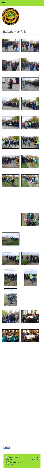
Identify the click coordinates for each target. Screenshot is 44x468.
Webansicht (34, 459)
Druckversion (12, 457)
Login (36, 457)
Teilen (7, 448)
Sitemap (9, 459)
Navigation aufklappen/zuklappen (22, 3)
